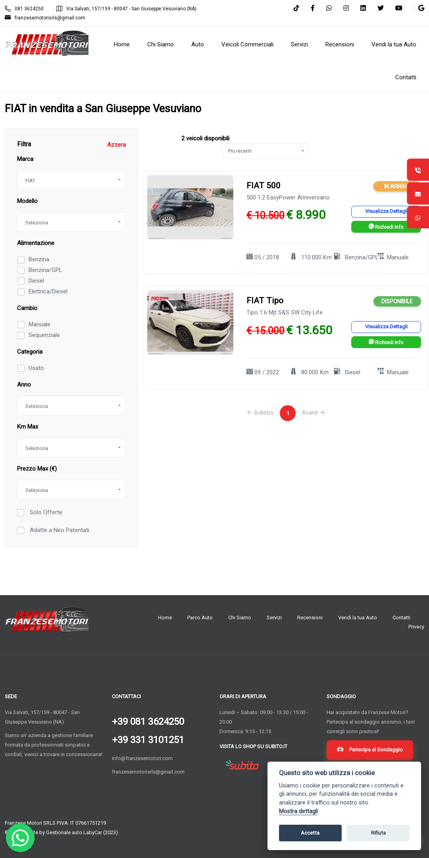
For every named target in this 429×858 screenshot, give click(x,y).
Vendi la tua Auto (357, 618)
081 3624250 (24, 8)
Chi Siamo (239, 618)
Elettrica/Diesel (48, 291)
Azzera (116, 144)
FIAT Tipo (264, 300)
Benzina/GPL (45, 270)
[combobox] (71, 180)
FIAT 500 (263, 185)
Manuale (39, 324)
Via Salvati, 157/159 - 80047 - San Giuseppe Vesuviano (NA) (126, 8)
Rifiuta (378, 833)
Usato (36, 368)
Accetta (310, 833)
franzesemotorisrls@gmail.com (45, 18)
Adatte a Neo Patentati (58, 530)
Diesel (36, 280)
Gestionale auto (64, 832)
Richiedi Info (386, 227)
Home (165, 618)
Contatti (401, 618)
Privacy (416, 627)
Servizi (274, 618)
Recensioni (310, 618)
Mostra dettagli (298, 811)
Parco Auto (200, 618)
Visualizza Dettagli (386, 211)
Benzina (39, 259)
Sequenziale (44, 335)
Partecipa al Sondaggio (370, 750)
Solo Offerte (45, 512)
